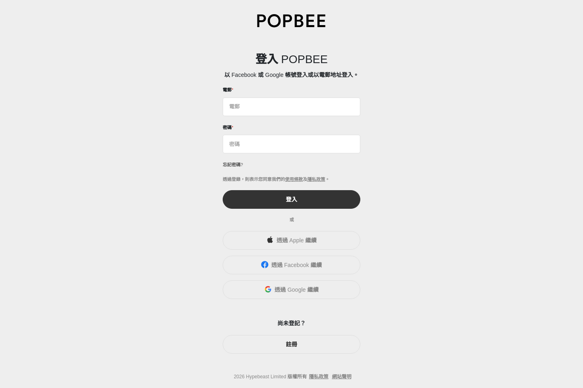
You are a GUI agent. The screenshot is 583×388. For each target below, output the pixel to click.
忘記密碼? (233, 164)
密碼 (227, 127)
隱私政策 (316, 179)
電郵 (227, 89)
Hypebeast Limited (266, 377)
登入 (291, 199)
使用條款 (294, 179)
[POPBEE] (291, 20)
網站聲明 (341, 377)
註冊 (291, 344)
